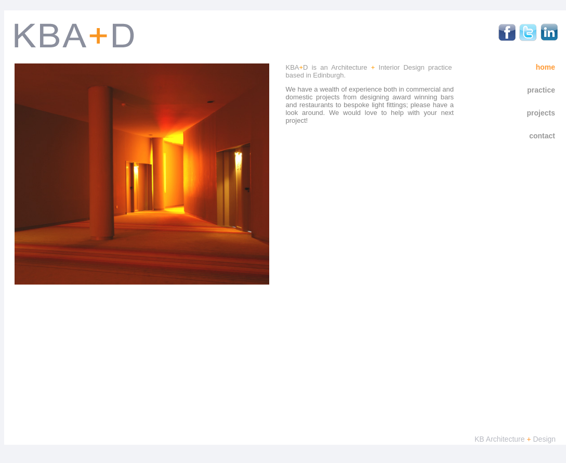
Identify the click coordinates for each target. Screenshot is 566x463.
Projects (541, 113)
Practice (541, 90)
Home (545, 67)
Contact (542, 136)
